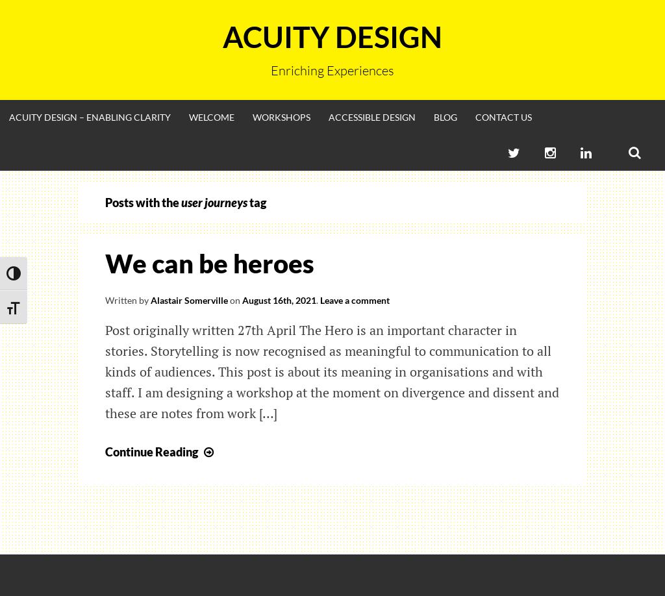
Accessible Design (372, 117)
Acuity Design (332, 37)
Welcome (211, 117)
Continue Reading (161, 452)
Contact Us (503, 117)
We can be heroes (209, 263)
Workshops (281, 117)
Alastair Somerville (189, 300)
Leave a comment (355, 300)
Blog (445, 117)
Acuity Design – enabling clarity (90, 117)
